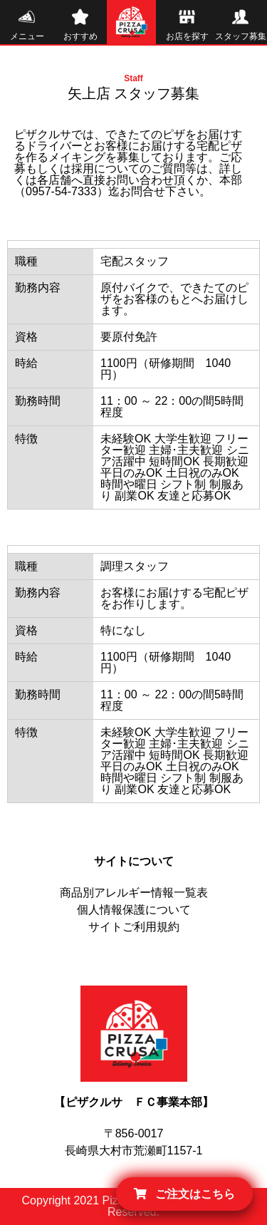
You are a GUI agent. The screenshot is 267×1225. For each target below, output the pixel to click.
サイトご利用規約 (133, 927)
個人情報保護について (134, 910)
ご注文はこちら (184, 1194)
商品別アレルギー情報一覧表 (134, 893)
